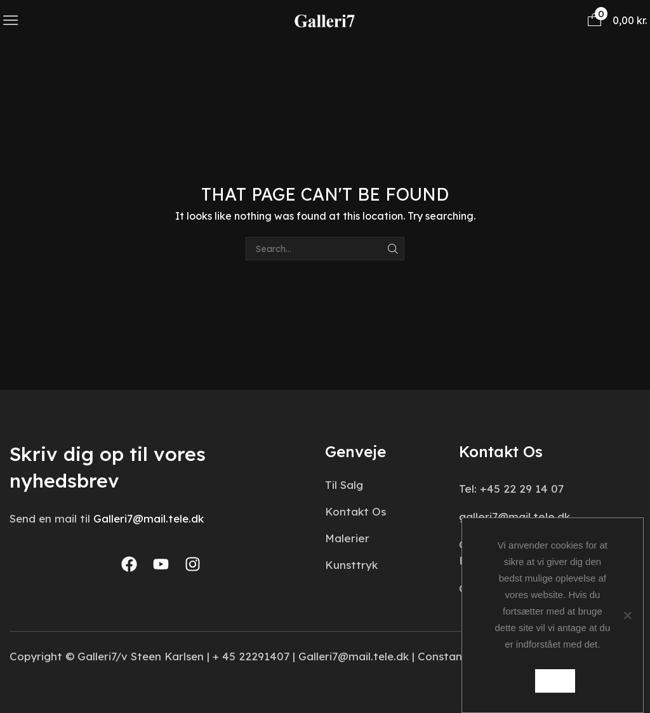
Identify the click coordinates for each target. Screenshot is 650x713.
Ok (555, 681)
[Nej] (627, 615)
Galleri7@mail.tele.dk (148, 518)
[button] (10, 20)
